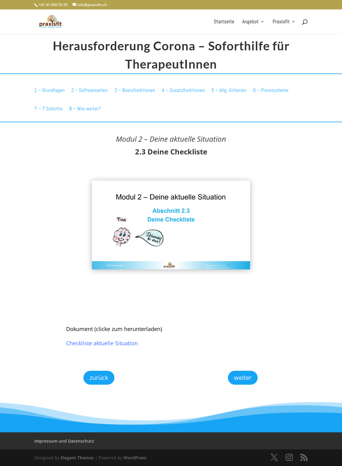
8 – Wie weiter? (85, 108)
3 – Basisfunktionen (134, 90)
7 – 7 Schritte (48, 108)
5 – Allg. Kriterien (229, 90)
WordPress (135, 458)
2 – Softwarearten (89, 90)
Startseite (224, 22)
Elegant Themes (77, 458)
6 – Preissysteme (271, 90)
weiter (243, 377)
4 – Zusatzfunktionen (183, 90)
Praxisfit (281, 22)
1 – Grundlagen (49, 90)
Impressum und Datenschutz (64, 441)
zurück (99, 377)
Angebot (250, 22)
